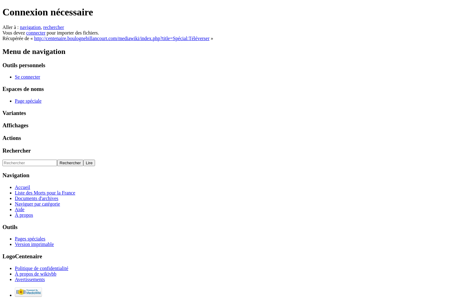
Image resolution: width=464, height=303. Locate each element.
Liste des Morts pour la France (45, 192)
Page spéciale (28, 101)
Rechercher (16, 150)
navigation (30, 27)
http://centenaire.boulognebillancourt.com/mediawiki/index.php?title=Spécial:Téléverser (121, 38)
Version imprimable (34, 244)
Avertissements (30, 279)
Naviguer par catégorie (37, 204)
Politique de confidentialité (41, 268)
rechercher (53, 27)
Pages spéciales (30, 238)
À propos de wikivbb (35, 273)
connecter (35, 32)
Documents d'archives (36, 198)
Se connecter (27, 77)
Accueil (22, 187)
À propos (24, 215)
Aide (19, 209)
